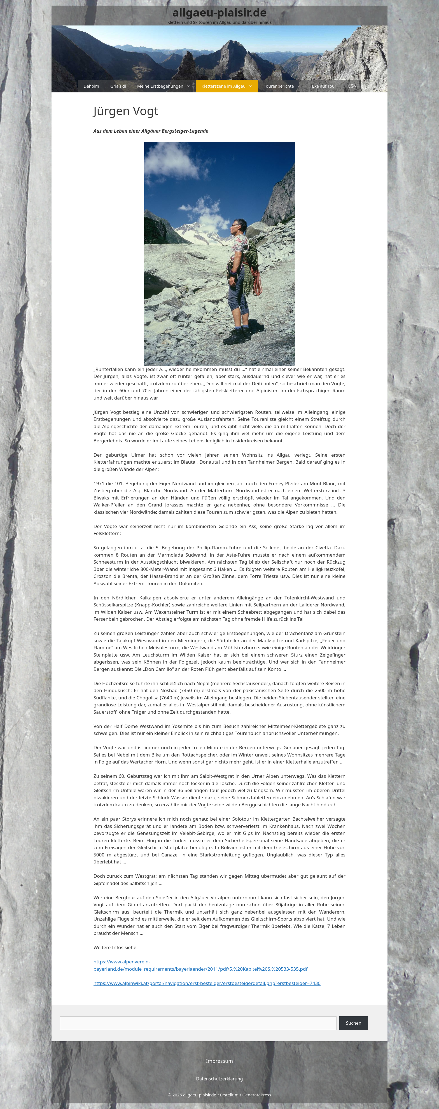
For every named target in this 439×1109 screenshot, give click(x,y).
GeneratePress (256, 1095)
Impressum (219, 1060)
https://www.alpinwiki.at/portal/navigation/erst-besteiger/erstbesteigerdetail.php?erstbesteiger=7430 (207, 983)
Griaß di (118, 86)
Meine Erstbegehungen (166, 86)
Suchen (353, 1023)
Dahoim (91, 86)
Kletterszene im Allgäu (230, 86)
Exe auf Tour (324, 86)
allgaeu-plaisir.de (219, 12)
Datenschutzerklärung (219, 1079)
